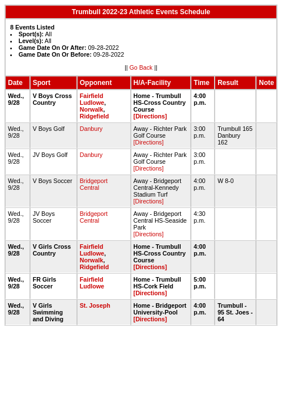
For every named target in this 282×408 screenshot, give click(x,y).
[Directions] (150, 116)
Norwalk (91, 109)
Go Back (141, 67)
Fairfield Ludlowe (92, 99)
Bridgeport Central (94, 184)
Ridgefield (94, 116)
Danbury (91, 128)
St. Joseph (95, 305)
